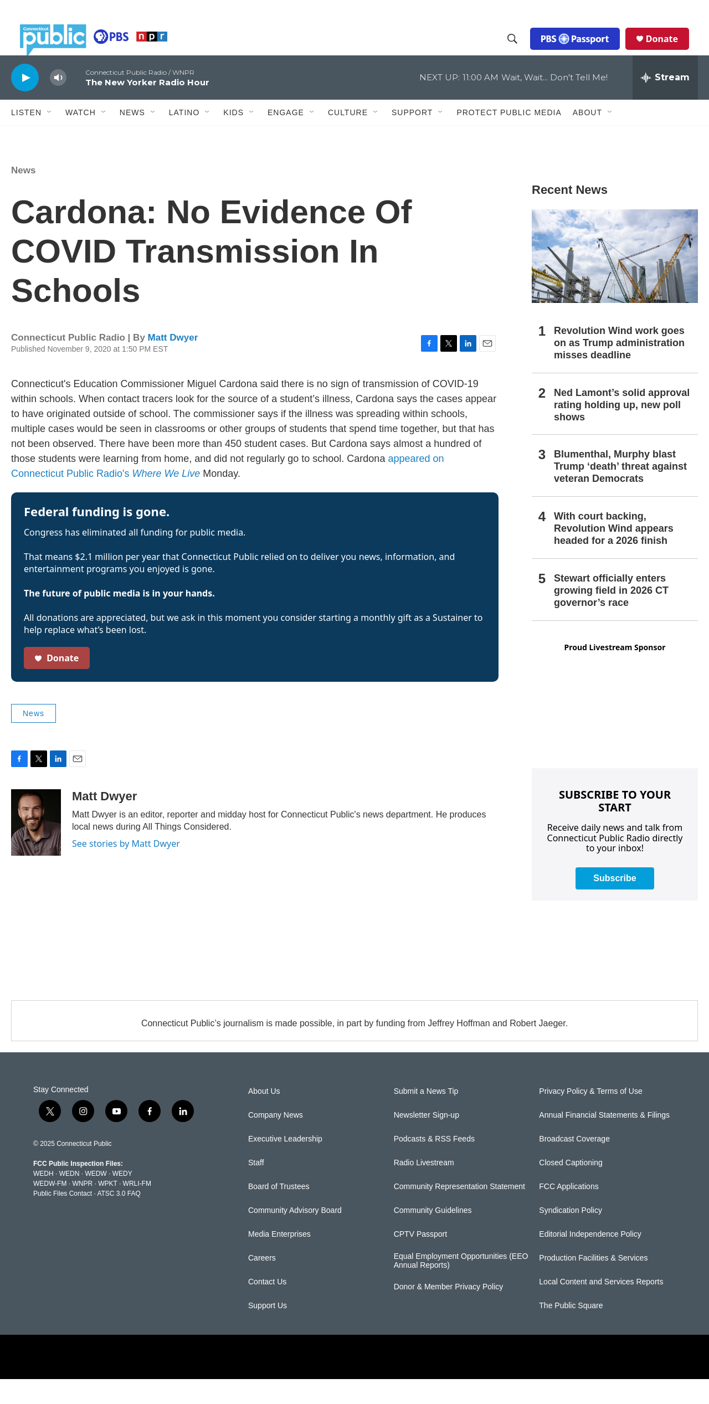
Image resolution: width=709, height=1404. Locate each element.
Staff (256, 1188)
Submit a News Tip (426, 1116)
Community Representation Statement (459, 1211)
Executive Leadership (285, 1164)
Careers (262, 1283)
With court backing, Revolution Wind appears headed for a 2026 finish (614, 553)
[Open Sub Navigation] (49, 137)
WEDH (43, 1198)
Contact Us (267, 1307)
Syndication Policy (570, 1235)
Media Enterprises (279, 1259)
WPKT (107, 1208)
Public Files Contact (62, 1218)
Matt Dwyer (173, 362)
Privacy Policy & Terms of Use (590, 1116)
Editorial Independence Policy (590, 1259)
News (23, 195)
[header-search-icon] (521, 51)
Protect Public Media (508, 136)
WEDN (69, 1198)
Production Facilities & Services (593, 1283)
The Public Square (571, 1330)
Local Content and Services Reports (601, 1307)
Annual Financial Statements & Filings (604, 1140)
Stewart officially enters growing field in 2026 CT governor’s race (611, 615)
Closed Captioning (570, 1188)
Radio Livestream (424, 1188)
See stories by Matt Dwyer (126, 868)
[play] (25, 102)
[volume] (58, 102)
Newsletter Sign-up (426, 1140)
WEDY (122, 1198)
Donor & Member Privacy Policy (449, 1312)
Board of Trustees (279, 1211)
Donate (671, 51)
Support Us (267, 1330)
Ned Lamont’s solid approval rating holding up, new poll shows (622, 430)
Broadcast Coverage (574, 1164)
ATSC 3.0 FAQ (118, 1218)
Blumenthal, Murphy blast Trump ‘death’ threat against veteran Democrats (620, 491)
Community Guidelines (433, 1235)
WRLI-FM (137, 1208)
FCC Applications (568, 1211)
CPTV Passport (420, 1259)
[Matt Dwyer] (36, 847)
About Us (264, 1116)
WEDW (95, 1198)
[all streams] (665, 102)
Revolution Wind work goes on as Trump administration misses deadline (619, 367)
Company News (275, 1140)
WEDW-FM (49, 1208)
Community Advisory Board (295, 1235)
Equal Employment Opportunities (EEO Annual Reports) (461, 1285)
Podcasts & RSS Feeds (434, 1164)
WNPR (82, 1208)
